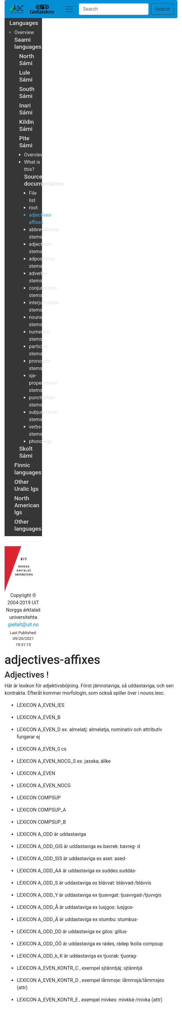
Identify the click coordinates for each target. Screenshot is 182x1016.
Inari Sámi (26, 109)
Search (162, 9)
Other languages (27, 525)
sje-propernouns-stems (43, 383)
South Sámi (26, 93)
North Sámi (26, 60)
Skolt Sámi (26, 452)
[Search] (114, 9)
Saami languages (27, 43)
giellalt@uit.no (23, 624)
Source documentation (44, 180)
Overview (24, 32)
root (33, 208)
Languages (23, 22)
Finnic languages (27, 469)
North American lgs (26, 505)
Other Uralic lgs (26, 485)
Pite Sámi (26, 142)
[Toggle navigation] (69, 9)
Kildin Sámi (26, 125)
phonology (40, 441)
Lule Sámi (26, 76)
